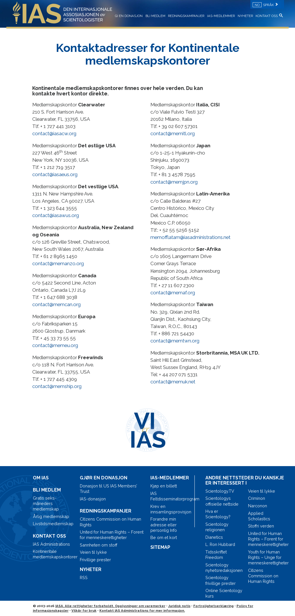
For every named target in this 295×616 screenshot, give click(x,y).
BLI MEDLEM (155, 16)
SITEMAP (160, 547)
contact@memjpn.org (174, 182)
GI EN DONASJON (129, 16)
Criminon (256, 498)
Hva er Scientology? (217, 514)
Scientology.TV (219, 491)
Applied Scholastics (259, 516)
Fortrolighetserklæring (213, 606)
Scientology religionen (216, 527)
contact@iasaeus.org (54, 174)
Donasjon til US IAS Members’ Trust (108, 488)
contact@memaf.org (172, 292)
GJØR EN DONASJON (103, 478)
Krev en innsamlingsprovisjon (170, 509)
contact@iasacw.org (54, 133)
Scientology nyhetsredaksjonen (224, 567)
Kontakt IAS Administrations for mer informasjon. (142, 611)
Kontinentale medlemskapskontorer (53, 554)
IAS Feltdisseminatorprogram (171, 496)
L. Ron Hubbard (220, 544)
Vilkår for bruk (84, 611)
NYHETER (245, 16)
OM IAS (41, 478)
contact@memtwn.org (174, 341)
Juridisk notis (179, 606)
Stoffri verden (261, 525)
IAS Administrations (51, 544)
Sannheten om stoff (98, 544)
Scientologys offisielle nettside (222, 501)
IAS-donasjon (93, 498)
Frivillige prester (95, 559)
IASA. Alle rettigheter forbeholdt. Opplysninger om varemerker (110, 606)
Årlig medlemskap (51, 516)
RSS (84, 577)
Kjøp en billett (163, 485)
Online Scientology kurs (223, 593)
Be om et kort (163, 537)
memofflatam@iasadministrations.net (190, 237)
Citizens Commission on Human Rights (110, 522)
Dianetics (214, 537)
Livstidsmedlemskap (53, 523)
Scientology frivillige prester (220, 580)
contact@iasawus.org (55, 215)
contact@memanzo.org (58, 263)
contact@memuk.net (172, 382)
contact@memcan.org (56, 304)
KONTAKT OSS (267, 16)
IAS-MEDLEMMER (221, 16)
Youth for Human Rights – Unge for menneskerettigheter (267, 557)
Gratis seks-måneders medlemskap (46, 503)
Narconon (257, 505)
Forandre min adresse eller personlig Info (163, 524)
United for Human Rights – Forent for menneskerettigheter (111, 535)
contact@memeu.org (55, 345)
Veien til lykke (93, 552)
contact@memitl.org (172, 133)
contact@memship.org (57, 386)
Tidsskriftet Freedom (216, 554)
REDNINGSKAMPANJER (186, 16)
